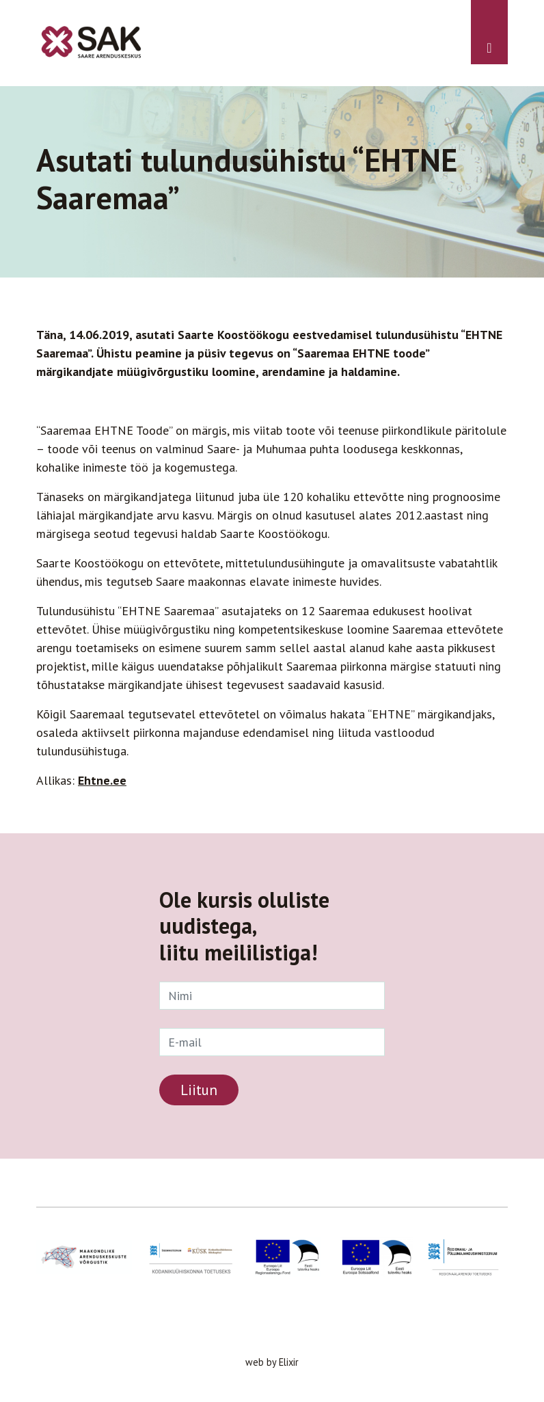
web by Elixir (272, 1362)
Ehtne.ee (102, 780)
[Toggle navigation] (489, 32)
